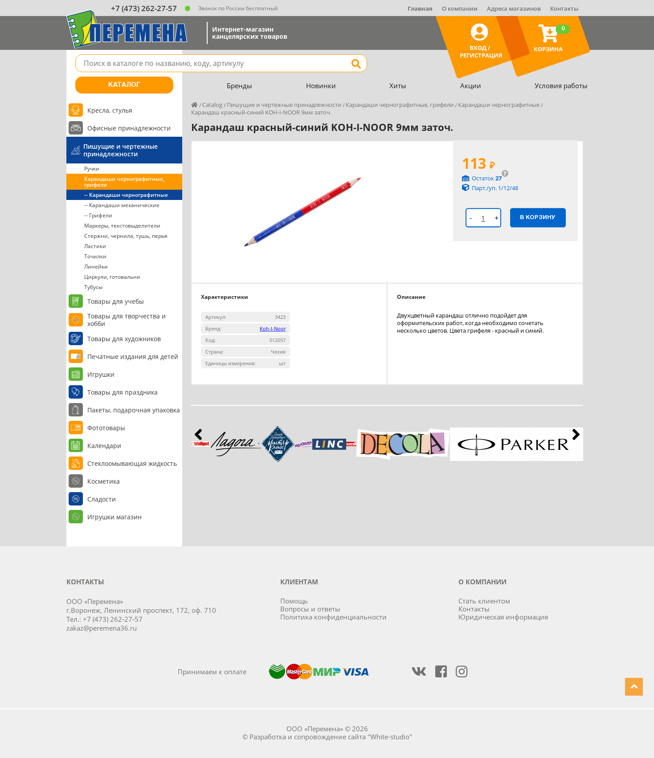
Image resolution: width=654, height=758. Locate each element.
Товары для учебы (115, 301)
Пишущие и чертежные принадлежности (120, 150)
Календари (104, 445)
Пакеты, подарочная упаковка (133, 410)
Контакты (564, 8)
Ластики (95, 246)
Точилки (95, 256)
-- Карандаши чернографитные (126, 195)
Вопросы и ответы (310, 608)
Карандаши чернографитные (499, 105)
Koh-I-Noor (273, 328)
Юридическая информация (503, 616)
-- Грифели (98, 215)
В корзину (538, 217)
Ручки (91, 168)
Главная (420, 8)
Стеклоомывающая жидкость (132, 463)
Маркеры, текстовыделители (122, 225)
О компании (460, 8)
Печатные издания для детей (132, 356)
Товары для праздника (122, 392)
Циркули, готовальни (112, 277)
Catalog (212, 105)
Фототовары (106, 428)
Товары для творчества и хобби (126, 319)
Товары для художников (124, 338)
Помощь (294, 600)
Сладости (101, 499)
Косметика (103, 481)
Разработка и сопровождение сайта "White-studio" (330, 736)
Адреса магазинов (514, 8)
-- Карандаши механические (121, 205)
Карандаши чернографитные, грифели (124, 181)
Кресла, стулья (109, 110)
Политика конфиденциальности (333, 616)
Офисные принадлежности (129, 128)
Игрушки (100, 374)
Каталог (124, 85)
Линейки (96, 266)
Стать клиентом (484, 600)
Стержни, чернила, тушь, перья (126, 236)
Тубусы (93, 287)
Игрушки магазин (114, 517)
